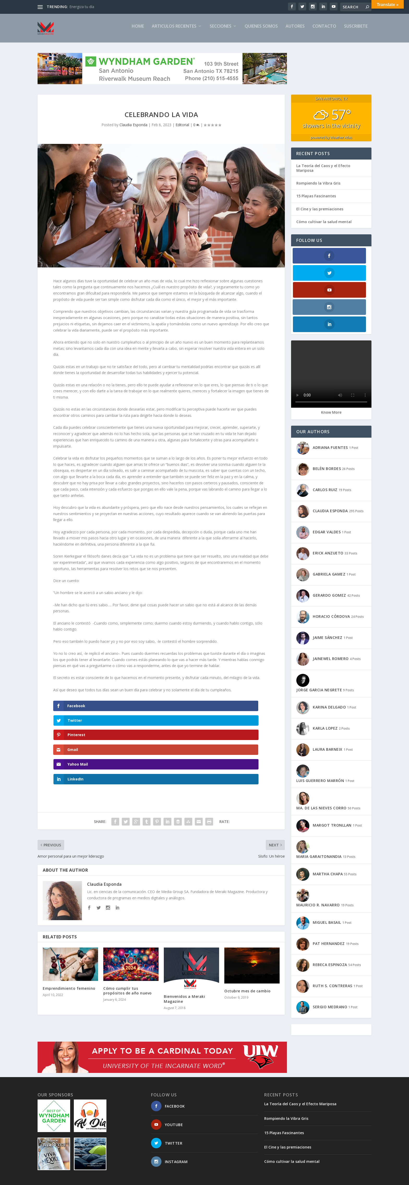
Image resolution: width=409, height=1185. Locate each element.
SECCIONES (220, 30)
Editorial (182, 129)
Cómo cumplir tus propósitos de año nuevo (127, 937)
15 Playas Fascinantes (316, 200)
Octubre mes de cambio (247, 936)
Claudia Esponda (133, 129)
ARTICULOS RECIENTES (174, 30)
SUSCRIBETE (356, 30)
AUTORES (295, 30)
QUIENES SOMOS (261, 30)
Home (138, 30)
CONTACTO (324, 30)
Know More (331, 365)
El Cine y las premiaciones (319, 213)
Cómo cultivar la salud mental (324, 226)
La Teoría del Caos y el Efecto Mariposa (323, 172)
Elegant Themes (73, 1179)
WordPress (122, 1179)
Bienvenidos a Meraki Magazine (184, 945)
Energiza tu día (81, 6)
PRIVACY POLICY (315, 1178)
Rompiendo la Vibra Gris (318, 187)
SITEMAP (243, 1178)
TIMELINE (288, 1178)
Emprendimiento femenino (69, 934)
